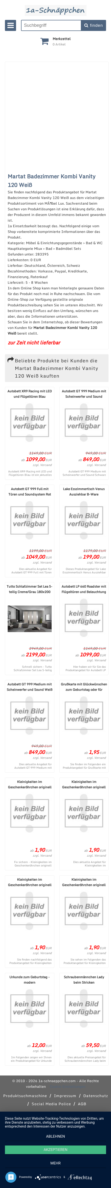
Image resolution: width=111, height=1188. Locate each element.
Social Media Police (51, 1104)
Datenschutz (95, 1096)
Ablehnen (55, 1136)
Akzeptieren (55, 1149)
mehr (55, 1163)
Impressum (65, 1096)
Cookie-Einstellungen (67, 1086)
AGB (82, 1104)
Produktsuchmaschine (25, 1096)
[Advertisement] (54, 116)
